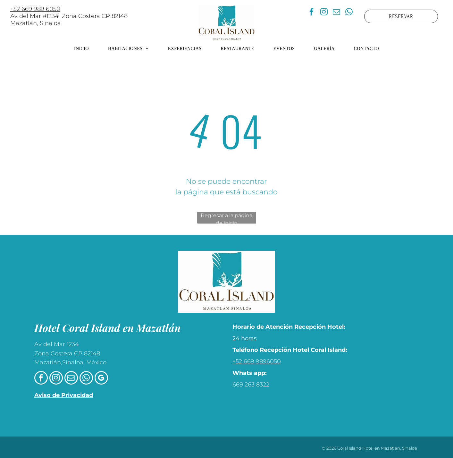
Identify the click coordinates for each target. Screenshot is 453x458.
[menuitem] (81, 49)
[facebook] (311, 12)
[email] (336, 12)
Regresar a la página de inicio (226, 218)
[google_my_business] (101, 378)
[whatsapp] (348, 12)
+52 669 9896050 (256, 361)
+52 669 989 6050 (35, 9)
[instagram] (323, 12)
